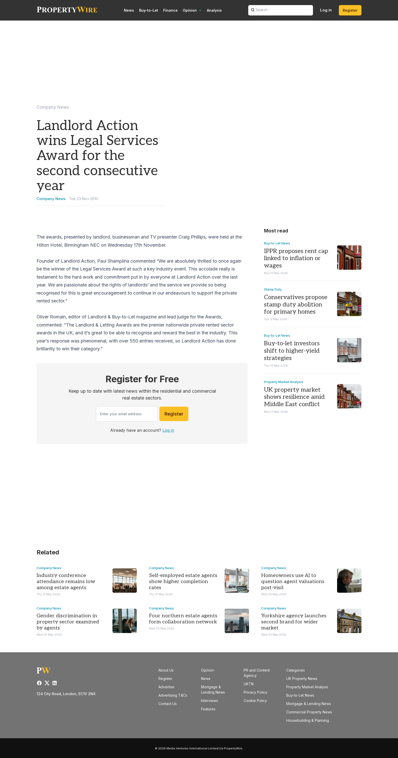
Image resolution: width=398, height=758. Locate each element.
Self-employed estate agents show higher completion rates (183, 581)
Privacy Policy (255, 692)
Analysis (214, 10)
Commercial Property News (309, 712)
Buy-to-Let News (277, 243)
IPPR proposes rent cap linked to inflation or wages (296, 258)
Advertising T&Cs (172, 695)
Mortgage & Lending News (308, 703)
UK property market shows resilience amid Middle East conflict (294, 397)
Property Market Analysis (283, 382)
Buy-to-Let (148, 10)
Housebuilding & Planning (307, 720)
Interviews (209, 700)
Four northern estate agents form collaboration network (183, 619)
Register (350, 10)
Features (208, 709)
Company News (53, 107)
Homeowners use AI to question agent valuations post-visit (292, 581)
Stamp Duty (273, 289)
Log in (326, 10)
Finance (170, 10)
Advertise (166, 687)
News (129, 10)
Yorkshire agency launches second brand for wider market (293, 622)
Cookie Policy (255, 700)
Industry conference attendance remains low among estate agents (66, 581)
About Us (166, 670)
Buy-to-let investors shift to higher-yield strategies (292, 351)
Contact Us (167, 703)
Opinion (192, 10)
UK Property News (301, 678)
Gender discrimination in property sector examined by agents (68, 622)
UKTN (249, 684)
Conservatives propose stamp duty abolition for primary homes (295, 305)
